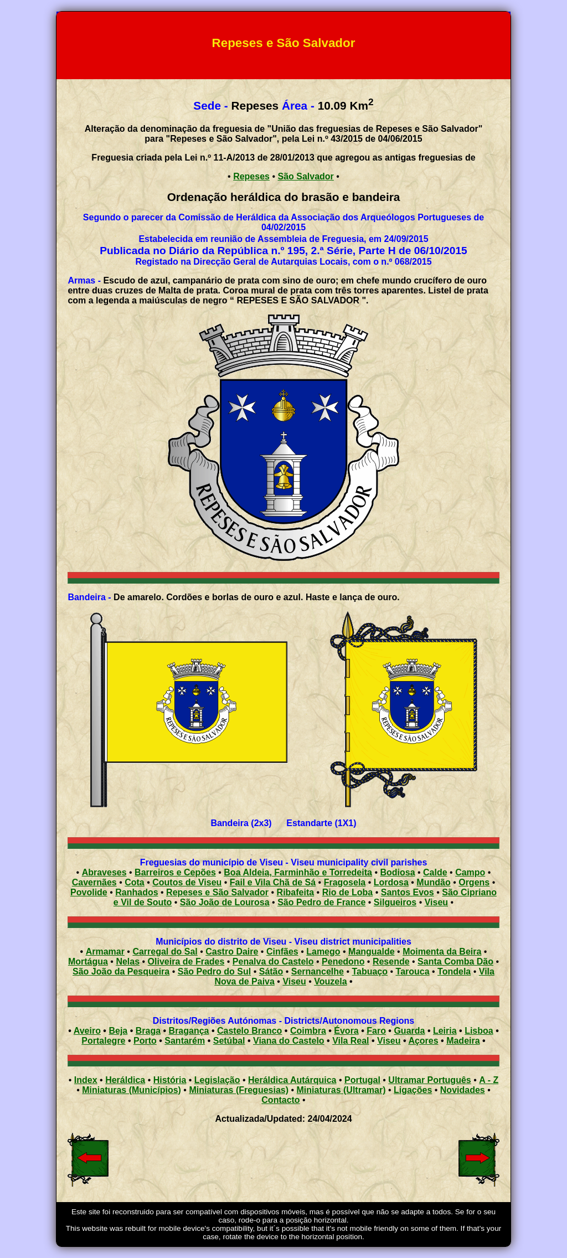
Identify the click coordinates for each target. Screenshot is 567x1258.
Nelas (128, 961)
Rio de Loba (347, 892)
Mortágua (88, 961)
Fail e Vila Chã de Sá (273, 882)
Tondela (454, 971)
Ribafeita (296, 892)
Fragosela (345, 882)
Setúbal (229, 1040)
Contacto (280, 1100)
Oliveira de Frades (186, 961)
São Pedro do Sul (214, 971)
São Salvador (305, 176)
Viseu (436, 902)
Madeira (463, 1040)
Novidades (462, 1090)
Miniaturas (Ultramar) (341, 1090)
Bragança (189, 1030)
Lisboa (479, 1030)
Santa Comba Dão (455, 961)
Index (85, 1080)
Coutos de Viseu (186, 882)
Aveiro (87, 1030)
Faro (376, 1030)
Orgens (473, 882)
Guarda (409, 1030)
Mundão (433, 882)
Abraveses (104, 872)
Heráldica (125, 1080)
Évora (346, 1030)
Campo (470, 872)
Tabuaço (370, 971)
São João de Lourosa (225, 902)
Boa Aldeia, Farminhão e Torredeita (298, 872)
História (170, 1080)
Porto (145, 1040)
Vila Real (350, 1040)
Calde (435, 872)
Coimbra (308, 1030)
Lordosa (391, 882)
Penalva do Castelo (273, 961)
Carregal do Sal (164, 951)
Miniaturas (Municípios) (131, 1090)
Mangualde (371, 951)
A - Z (488, 1080)
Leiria (445, 1030)
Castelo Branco (249, 1030)
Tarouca (413, 971)
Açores (423, 1040)
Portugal (362, 1080)
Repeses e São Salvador (217, 892)
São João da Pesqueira (121, 971)
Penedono (343, 961)
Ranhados (136, 892)
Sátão (271, 971)
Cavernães (94, 882)
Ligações (413, 1090)
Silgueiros (395, 902)
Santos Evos (407, 892)
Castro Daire (231, 951)
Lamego (323, 951)
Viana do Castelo (288, 1040)
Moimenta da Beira (442, 951)
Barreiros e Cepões (175, 872)
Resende (391, 961)
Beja (118, 1030)
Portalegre (103, 1040)
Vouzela (330, 981)
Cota (135, 882)
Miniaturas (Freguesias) (238, 1090)
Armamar (105, 951)
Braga (148, 1030)
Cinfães (282, 951)
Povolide (88, 892)
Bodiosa (397, 872)
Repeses (251, 176)
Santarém (184, 1040)
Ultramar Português (429, 1080)
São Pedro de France (321, 902)
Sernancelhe (317, 971)
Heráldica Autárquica (292, 1080)
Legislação (217, 1080)
